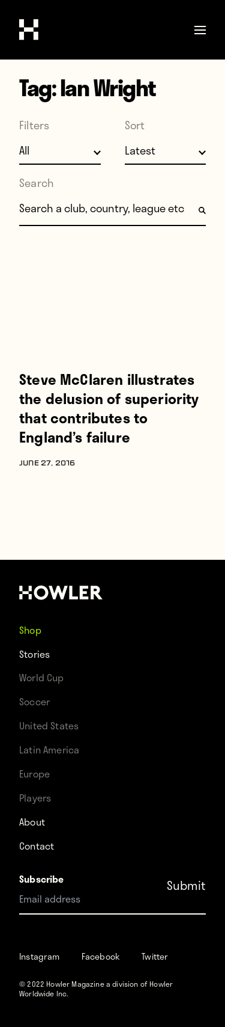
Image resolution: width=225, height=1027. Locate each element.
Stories (34, 653)
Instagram (39, 956)
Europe (34, 773)
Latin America (49, 749)
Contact (36, 845)
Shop (30, 629)
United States (49, 725)
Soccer (34, 701)
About (32, 821)
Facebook (101, 956)
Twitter (155, 956)
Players (35, 797)
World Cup (41, 677)
